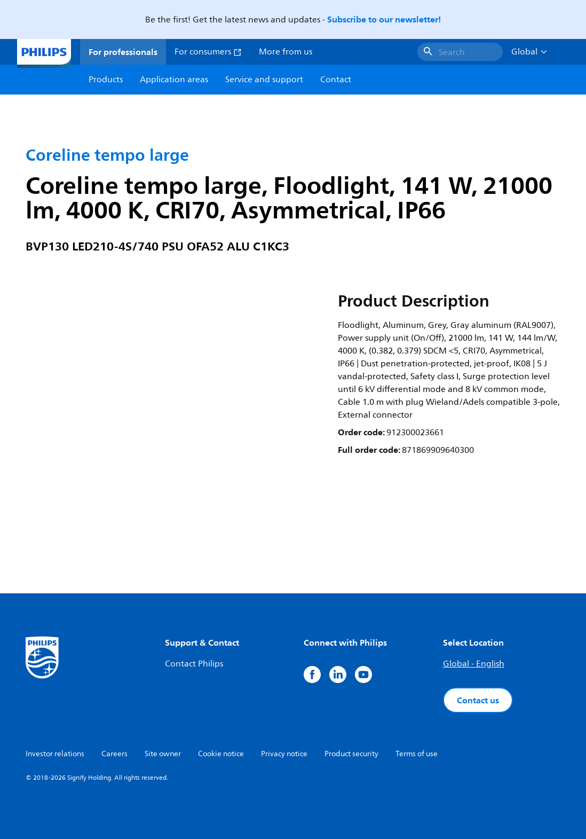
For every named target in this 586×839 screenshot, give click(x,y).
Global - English (473, 664)
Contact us (478, 700)
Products (106, 80)
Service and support (264, 80)
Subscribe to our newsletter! (384, 19)
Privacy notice (284, 754)
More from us (285, 51)
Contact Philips (194, 664)
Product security (351, 754)
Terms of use (416, 754)
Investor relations (55, 754)
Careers (114, 754)
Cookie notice (221, 754)
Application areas (174, 80)
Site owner (163, 754)
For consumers (208, 51)
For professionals (123, 51)
